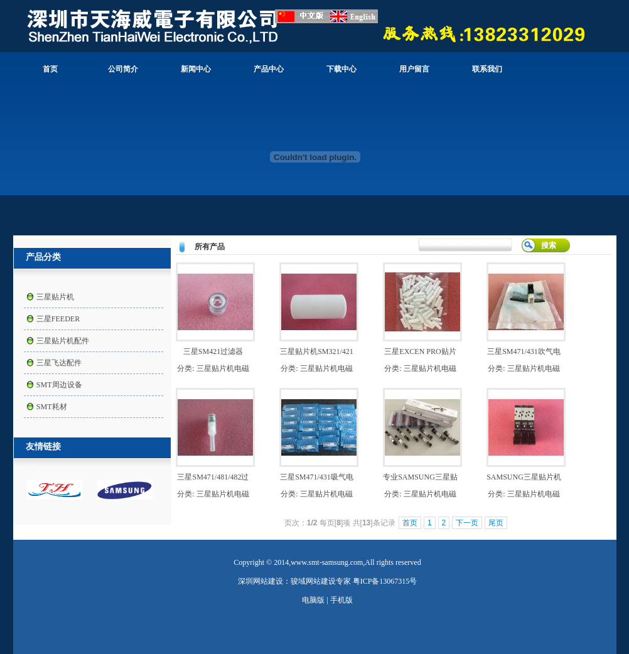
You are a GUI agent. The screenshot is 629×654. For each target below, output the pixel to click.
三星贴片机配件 (62, 340)
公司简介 (123, 69)
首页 (50, 69)
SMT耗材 (51, 406)
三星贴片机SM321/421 (316, 351)
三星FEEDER (58, 318)
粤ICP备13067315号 (385, 581)
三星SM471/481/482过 (213, 477)
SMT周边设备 (59, 384)
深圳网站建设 (260, 581)
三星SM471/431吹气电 (524, 351)
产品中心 (269, 69)
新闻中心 (196, 69)
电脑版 (313, 600)
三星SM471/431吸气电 (316, 477)
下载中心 (341, 69)
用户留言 (414, 69)
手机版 (341, 600)
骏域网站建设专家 (321, 581)
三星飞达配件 (59, 362)
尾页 (495, 522)
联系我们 (487, 69)
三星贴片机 (55, 296)
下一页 (467, 522)
